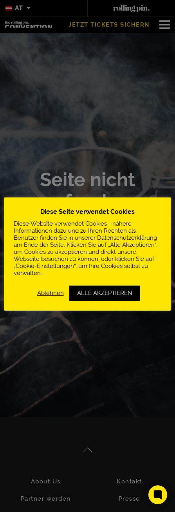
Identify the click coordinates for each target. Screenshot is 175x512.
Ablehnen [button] (50, 292)
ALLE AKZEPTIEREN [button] (104, 293)
